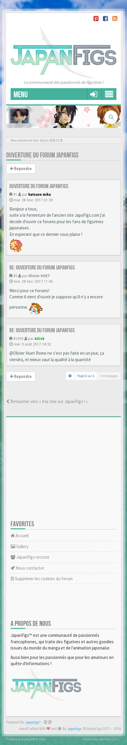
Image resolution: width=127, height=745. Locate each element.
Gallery (20, 546)
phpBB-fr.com (35, 738)
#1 (15, 194)
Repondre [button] (21, 168)
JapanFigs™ (33, 722)
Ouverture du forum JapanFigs (42, 155)
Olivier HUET (39, 275)
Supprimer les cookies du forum (42, 578)
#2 (15, 275)
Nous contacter (27, 568)
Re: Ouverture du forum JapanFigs (42, 267)
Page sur (85, 376)
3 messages (109, 376)
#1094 (18, 338)
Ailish (39, 338)
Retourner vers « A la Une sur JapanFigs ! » (47, 401)
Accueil (20, 535)
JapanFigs (74, 729)
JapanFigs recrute (30, 557)
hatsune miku (39, 194)
